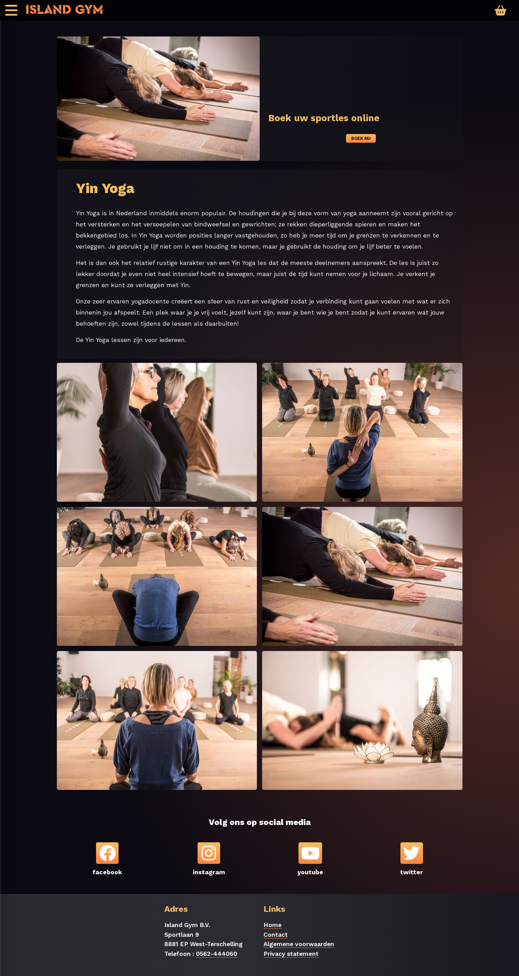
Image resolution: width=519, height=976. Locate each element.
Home (272, 924)
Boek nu (361, 138)
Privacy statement (291, 953)
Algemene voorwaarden (298, 944)
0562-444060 (216, 953)
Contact (275, 934)
